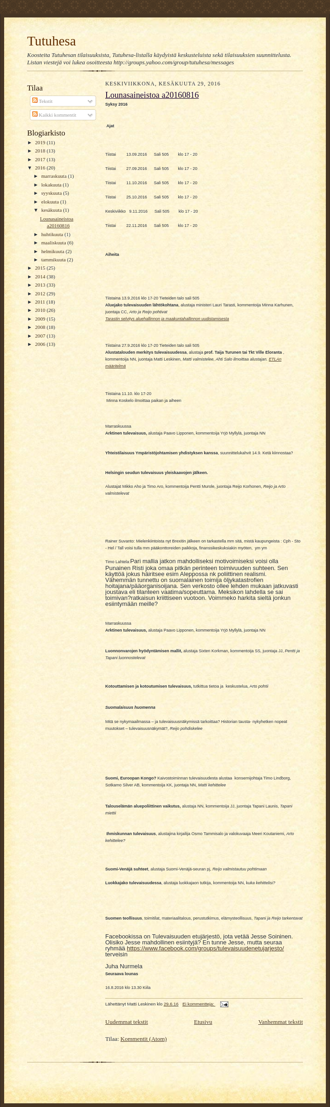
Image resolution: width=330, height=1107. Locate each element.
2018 (40, 150)
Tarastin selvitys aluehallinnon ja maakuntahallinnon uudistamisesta (167, 318)
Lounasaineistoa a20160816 (152, 95)
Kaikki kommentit (54, 115)
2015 (40, 268)
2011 (40, 302)
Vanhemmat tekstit (280, 1021)
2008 (40, 327)
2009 (40, 319)
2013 (40, 285)
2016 (40, 167)
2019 (40, 142)
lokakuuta (52, 184)
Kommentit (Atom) (143, 1038)
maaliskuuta (54, 242)
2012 (40, 293)
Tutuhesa (51, 41)
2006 (40, 344)
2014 (40, 276)
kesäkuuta (52, 210)
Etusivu (203, 1021)
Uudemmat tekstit (126, 1021)
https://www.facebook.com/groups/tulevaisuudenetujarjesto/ (205, 948)
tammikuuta (54, 259)
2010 (40, 310)
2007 (40, 336)
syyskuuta (52, 193)
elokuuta (50, 201)
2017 (40, 159)
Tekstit (42, 101)
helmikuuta (53, 251)
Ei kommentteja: (199, 1003)
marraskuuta (54, 176)
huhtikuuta (53, 234)
